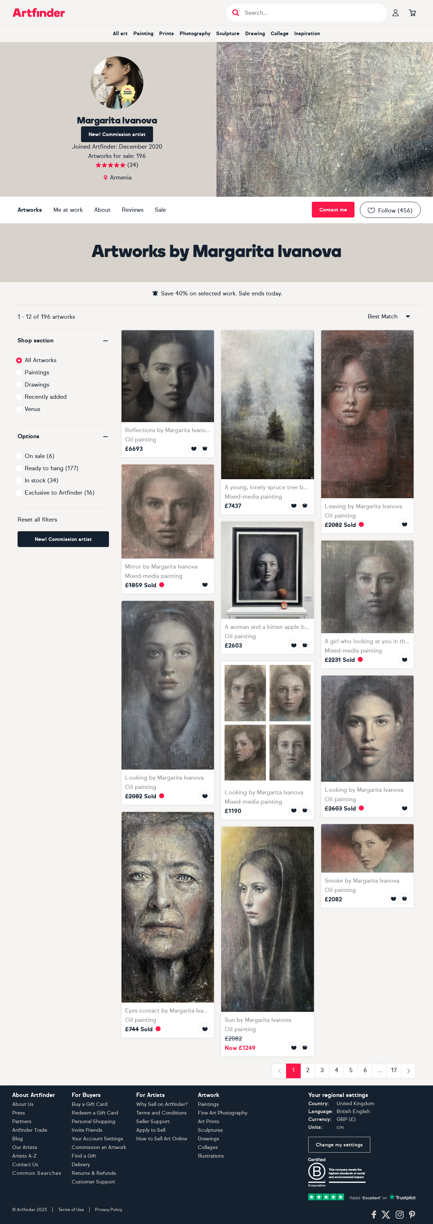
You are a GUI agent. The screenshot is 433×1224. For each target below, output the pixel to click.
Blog (17, 1139)
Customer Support (93, 1182)
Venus (32, 409)
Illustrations (211, 1156)
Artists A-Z (24, 1156)
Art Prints (208, 1121)
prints (166, 34)
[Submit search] (236, 13)
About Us (23, 1104)
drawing (255, 34)
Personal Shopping (93, 1121)
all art (120, 34)
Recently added (46, 396)
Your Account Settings (97, 1139)
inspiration (307, 34)
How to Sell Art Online (161, 1139)
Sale (160, 209)
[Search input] (310, 13)
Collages (208, 1147)
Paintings (37, 372)
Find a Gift (84, 1156)
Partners (22, 1121)
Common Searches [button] (37, 1173)
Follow (390, 210)
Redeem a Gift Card (95, 1113)
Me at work (68, 209)
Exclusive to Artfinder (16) (60, 492)
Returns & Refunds (94, 1173)
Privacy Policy (108, 1209)
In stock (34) (41, 480)
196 (141, 156)
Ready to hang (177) (51, 468)
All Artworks (40, 360)
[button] (63, 340)
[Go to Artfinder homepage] (38, 13)
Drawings (37, 384)
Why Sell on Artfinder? (162, 1104)
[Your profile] (396, 12)
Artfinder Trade (29, 1130)
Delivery (81, 1165)
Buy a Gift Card (90, 1104)
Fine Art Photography (222, 1113)
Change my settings (339, 1145)
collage (280, 34)
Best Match (389, 316)
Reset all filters (37, 519)
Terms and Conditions (161, 1113)
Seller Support (153, 1121)
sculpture (227, 34)
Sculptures (210, 1130)
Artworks (30, 209)
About (102, 209)
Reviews (132, 209)
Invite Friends (87, 1130)
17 (394, 1070)
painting (143, 34)
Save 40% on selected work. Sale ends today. (216, 293)
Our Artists (24, 1147)
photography (195, 34)
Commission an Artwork (99, 1147)
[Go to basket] (412, 12)
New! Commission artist (117, 134)
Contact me (333, 210)
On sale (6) (39, 456)
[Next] (408, 1071)
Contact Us (25, 1165)
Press (18, 1113)
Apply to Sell (150, 1130)
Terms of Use (71, 1209)
